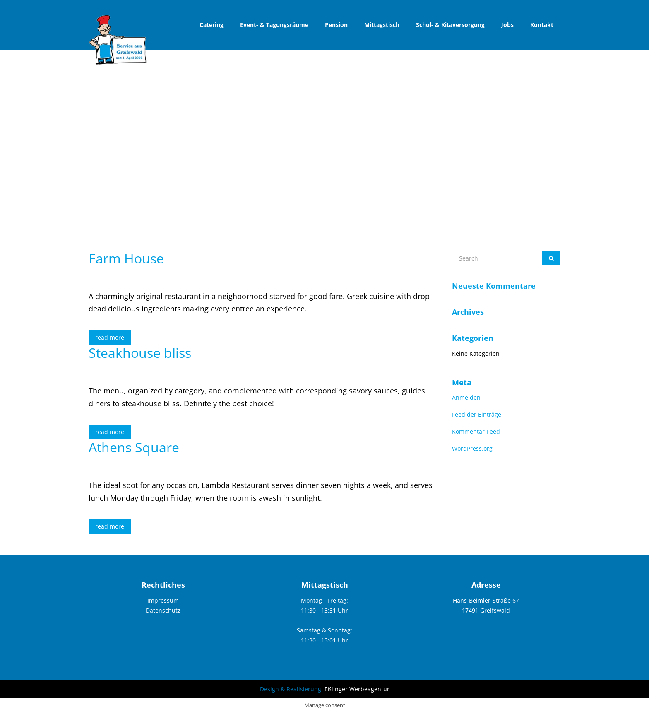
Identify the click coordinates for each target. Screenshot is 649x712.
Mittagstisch (381, 25)
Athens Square (134, 447)
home (531, 165)
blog (554, 165)
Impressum (163, 600)
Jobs (507, 25)
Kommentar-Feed (476, 431)
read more (109, 337)
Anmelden (466, 397)
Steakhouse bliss (140, 353)
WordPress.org (472, 448)
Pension (336, 25)
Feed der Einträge (476, 414)
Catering (212, 25)
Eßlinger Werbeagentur (356, 689)
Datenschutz (163, 610)
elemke (179, 275)
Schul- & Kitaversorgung (450, 25)
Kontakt (541, 25)
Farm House (126, 258)
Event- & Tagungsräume (274, 25)
